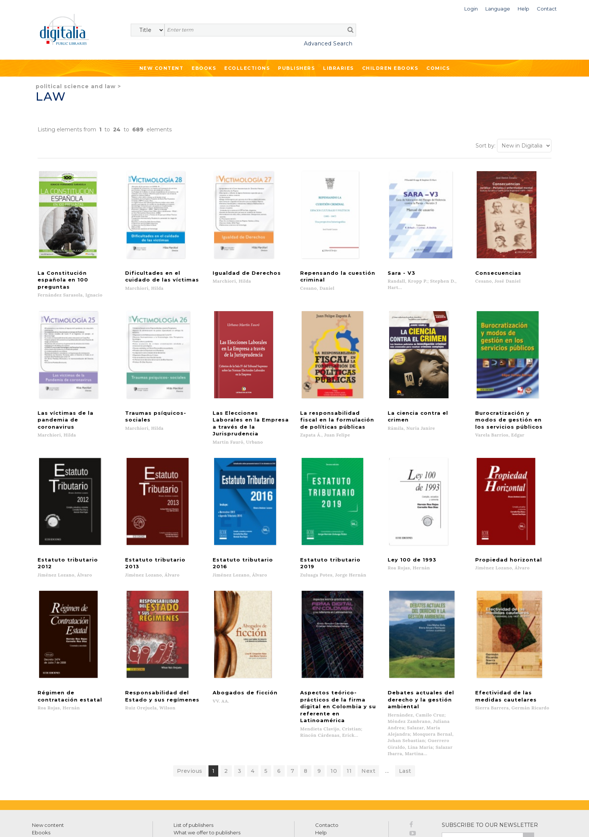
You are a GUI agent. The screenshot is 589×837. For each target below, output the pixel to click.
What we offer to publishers (207, 781)
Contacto (326, 773)
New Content (161, 68)
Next (368, 719)
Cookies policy (129, 822)
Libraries (338, 68)
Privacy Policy (518, 803)
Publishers (296, 68)
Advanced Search (328, 43)
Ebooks (204, 68)
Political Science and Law (76, 86)
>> (528, 786)
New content (48, 773)
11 (349, 719)
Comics (438, 68)
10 (334, 719)
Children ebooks (390, 68)
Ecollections (247, 68)
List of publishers (193, 773)
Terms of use (45, 822)
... (387, 719)
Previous (189, 719)
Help (321, 781)
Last (405, 719)
